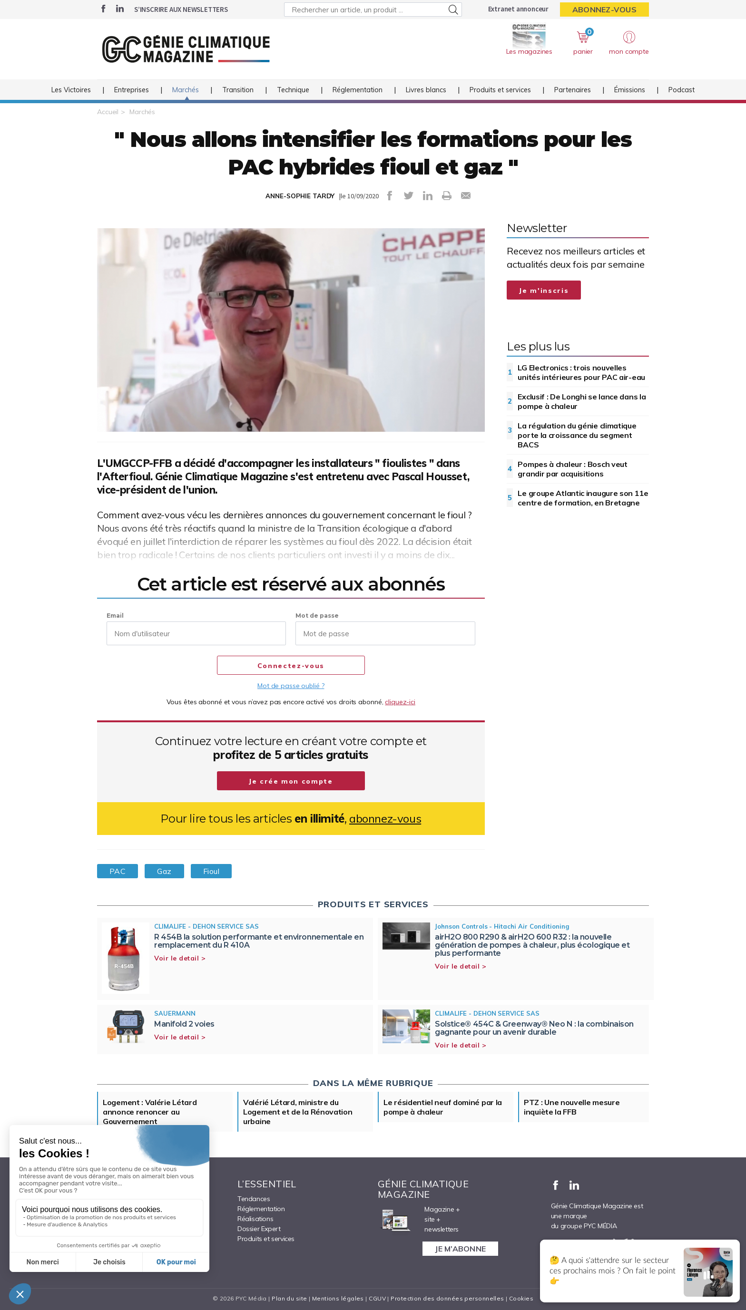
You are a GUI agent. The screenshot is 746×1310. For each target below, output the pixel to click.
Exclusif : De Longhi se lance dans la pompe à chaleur (582, 401)
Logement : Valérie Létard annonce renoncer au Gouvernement (150, 1111)
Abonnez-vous (604, 9)
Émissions (629, 90)
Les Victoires (71, 90)
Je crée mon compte (291, 781)
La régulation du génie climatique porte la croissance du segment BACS (577, 435)
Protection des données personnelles (447, 1298)
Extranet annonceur (518, 8)
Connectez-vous (290, 665)
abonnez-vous (385, 818)
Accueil (107, 112)
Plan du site (289, 1298)
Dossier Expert (258, 1228)
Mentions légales (338, 1298)
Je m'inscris (544, 290)
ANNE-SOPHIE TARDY (299, 196)
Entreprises (131, 90)
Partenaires (572, 90)
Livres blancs (426, 90)
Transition (238, 90)
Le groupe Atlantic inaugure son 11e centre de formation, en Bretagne (583, 497)
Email (115, 615)
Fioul (211, 871)
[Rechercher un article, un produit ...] (372, 9)
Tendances (253, 1198)
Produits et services (500, 90)
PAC (117, 871)
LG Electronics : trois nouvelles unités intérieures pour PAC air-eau (581, 372)
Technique (293, 90)
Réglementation (358, 90)
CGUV (377, 1298)
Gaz (164, 871)
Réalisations (255, 1218)
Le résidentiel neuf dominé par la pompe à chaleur (442, 1106)
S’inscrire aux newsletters (181, 9)
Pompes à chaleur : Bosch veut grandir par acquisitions (572, 468)
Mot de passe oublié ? (290, 685)
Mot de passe (317, 615)
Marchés (185, 90)
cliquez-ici (400, 702)
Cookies (521, 1298)
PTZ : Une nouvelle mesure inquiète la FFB (572, 1106)
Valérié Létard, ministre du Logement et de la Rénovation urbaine (298, 1111)
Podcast (681, 90)
